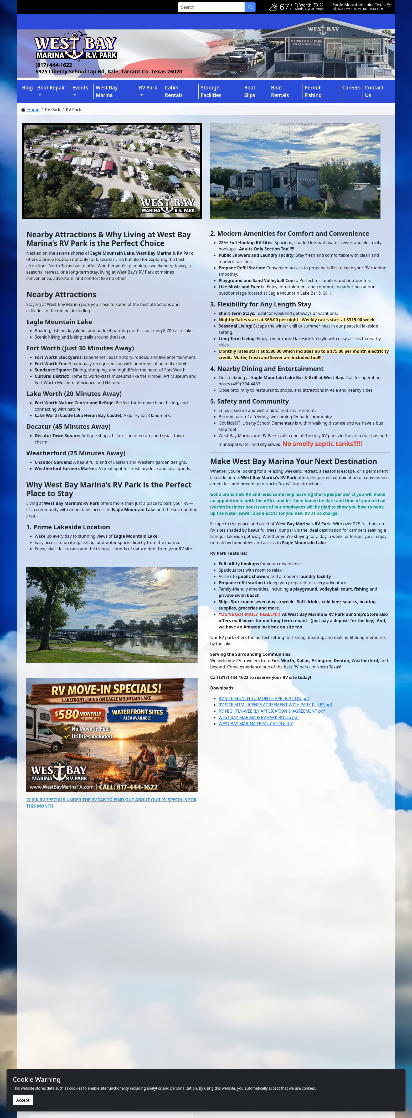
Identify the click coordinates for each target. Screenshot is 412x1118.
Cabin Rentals (174, 91)
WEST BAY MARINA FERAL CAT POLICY (256, 724)
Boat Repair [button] (51, 87)
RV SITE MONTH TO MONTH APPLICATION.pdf (264, 698)
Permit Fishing (313, 91)
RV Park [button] (148, 87)
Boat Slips (249, 91)
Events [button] (80, 87)
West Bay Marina (106, 91)
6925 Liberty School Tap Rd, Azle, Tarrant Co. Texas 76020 (108, 71)
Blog (27, 87)
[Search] (211, 7)
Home (33, 110)
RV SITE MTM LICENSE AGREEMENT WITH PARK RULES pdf (275, 705)
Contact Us (374, 91)
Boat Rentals (280, 91)
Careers (351, 87)
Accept (22, 1100)
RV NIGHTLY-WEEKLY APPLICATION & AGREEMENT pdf (272, 711)
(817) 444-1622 (53, 64)
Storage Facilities (211, 91)
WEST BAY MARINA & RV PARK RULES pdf (259, 717)
